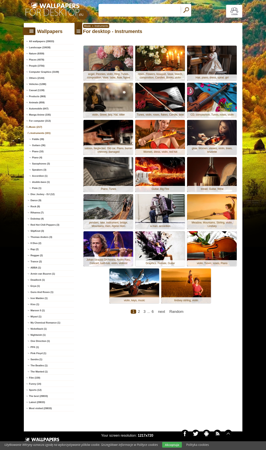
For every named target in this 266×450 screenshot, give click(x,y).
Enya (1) (35, 286)
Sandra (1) (36, 359)
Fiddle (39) (38, 139)
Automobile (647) (39, 108)
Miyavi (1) (36, 316)
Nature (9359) (36, 53)
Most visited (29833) (40, 408)
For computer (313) (40, 120)
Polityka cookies (197, 445)
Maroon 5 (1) (38, 310)
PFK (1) (35, 347)
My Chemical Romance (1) (45, 322)
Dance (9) (36, 200)
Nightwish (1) (38, 335)
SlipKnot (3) (37, 231)
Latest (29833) (37, 402)
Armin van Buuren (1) (43, 273)
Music (87, 26)
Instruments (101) (41, 133)
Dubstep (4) (37, 218)
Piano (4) (37, 157)
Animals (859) (37, 102)
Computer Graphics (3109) (44, 72)
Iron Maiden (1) (39, 298)
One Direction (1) (40, 341)
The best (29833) (38, 396)
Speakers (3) (39, 169)
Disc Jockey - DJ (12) (43, 194)
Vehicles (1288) (37, 84)
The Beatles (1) (39, 365)
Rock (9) (35, 206)
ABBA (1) (36, 267)
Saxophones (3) (41, 163)
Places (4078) (36, 59)
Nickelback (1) (39, 328)
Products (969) (37, 96)
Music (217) (35, 127)
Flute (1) (37, 188)
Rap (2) (35, 249)
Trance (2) (36, 261)
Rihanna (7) (37, 212)
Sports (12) (35, 390)
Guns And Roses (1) (42, 292)
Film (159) (34, 377)
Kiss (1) (35, 304)
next (161, 312)
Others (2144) (36, 78)
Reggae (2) (37, 255)
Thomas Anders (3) (41, 237)
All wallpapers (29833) (41, 41)
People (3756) (37, 65)
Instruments (101, 26)
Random (176, 312)
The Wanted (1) (39, 371)
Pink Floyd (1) (38, 353)
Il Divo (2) (36, 243)
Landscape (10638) (39, 47)
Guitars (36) (38, 145)
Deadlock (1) (38, 280)
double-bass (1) (41, 182)
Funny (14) (35, 383)
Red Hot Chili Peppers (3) (45, 224)
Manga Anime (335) (40, 114)
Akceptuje (172, 445)
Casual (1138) (37, 90)
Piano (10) (38, 151)
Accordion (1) (40, 176)
